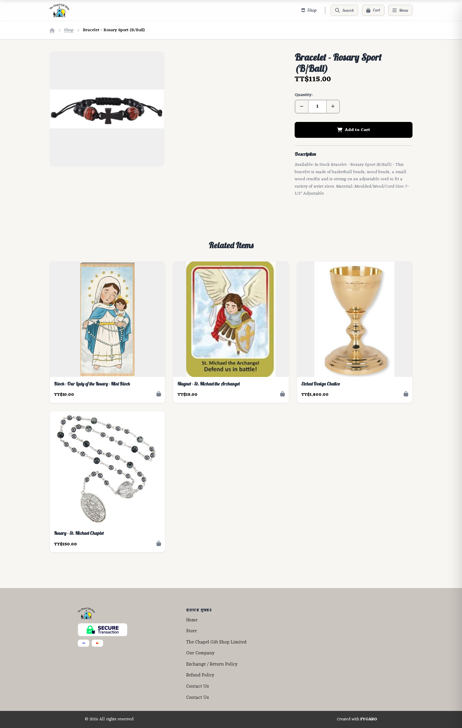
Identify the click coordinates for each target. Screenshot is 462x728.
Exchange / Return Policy (211, 665)
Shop (69, 30)
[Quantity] (317, 106)
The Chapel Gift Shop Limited (216, 642)
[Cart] (373, 10)
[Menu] (400, 10)
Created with (357, 719)
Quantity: (303, 95)
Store (191, 631)
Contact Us (197, 687)
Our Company (200, 653)
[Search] (344, 10)
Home (191, 620)
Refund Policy (200, 675)
